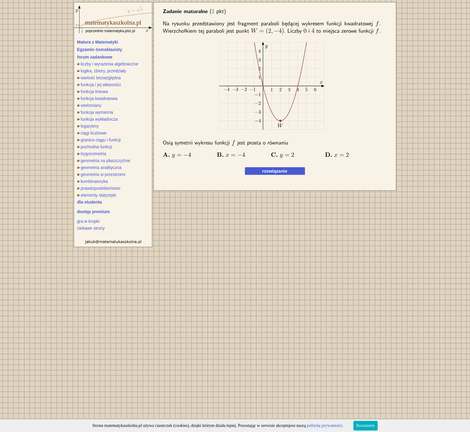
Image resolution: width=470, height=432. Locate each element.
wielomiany (89, 105)
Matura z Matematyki (97, 42)
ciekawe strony (91, 228)
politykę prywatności (324, 425)
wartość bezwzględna (99, 77)
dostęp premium (93, 211)
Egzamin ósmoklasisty (99, 49)
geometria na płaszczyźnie (103, 160)
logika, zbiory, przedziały (101, 70)
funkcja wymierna (95, 112)
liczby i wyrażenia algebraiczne (107, 64)
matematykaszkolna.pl (113, 22)
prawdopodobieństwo (98, 188)
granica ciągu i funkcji (99, 139)
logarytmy (88, 126)
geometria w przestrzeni (101, 174)
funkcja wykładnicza (97, 119)
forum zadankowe (94, 57)
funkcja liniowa (92, 91)
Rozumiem (365, 425)
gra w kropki (88, 221)
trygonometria (91, 153)
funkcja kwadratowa (97, 98)
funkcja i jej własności (99, 84)
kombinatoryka (92, 181)
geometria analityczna (99, 167)
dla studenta (89, 202)
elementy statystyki (96, 195)
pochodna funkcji (94, 146)
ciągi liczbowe (91, 133)
